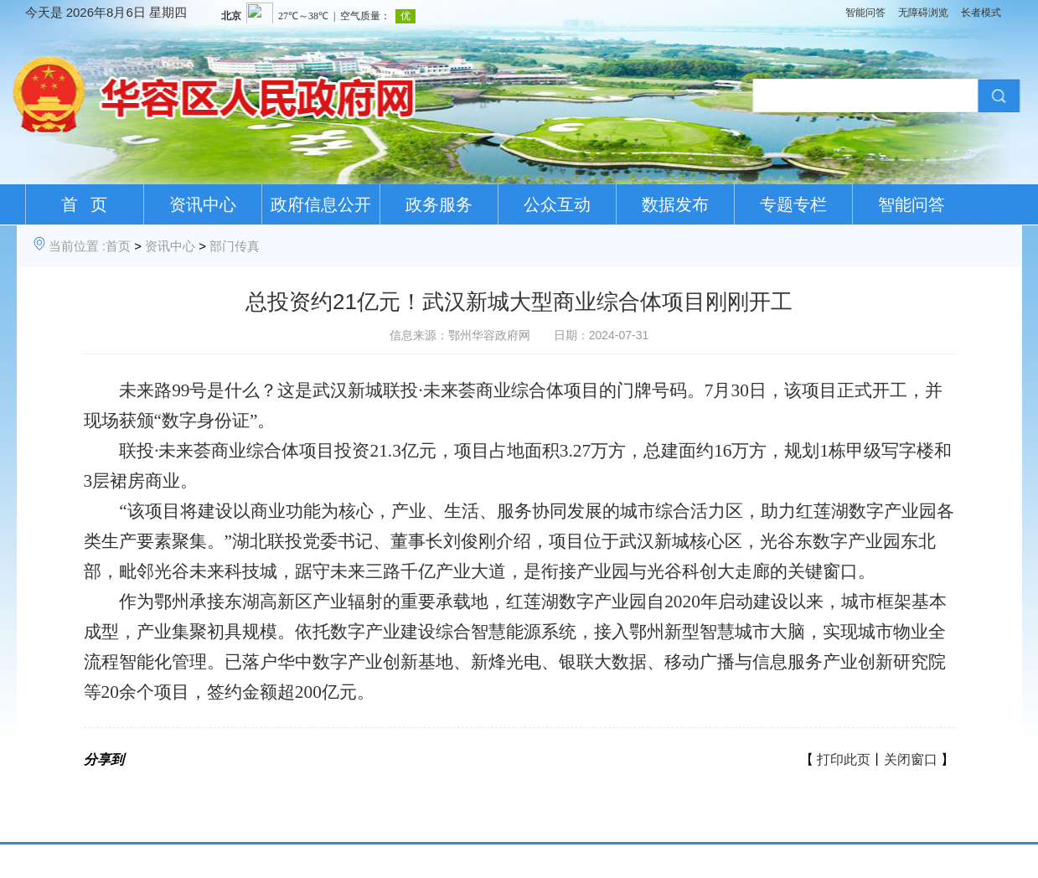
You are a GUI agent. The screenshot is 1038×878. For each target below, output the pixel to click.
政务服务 (439, 204)
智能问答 (865, 12)
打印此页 (843, 759)
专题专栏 (793, 204)
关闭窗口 (910, 759)
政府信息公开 (321, 204)
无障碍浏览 (923, 12)
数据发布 (675, 204)
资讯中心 (202, 204)
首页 (118, 246)
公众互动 (557, 204)
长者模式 (981, 12)
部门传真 (234, 246)
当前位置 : (77, 246)
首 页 (84, 204)
